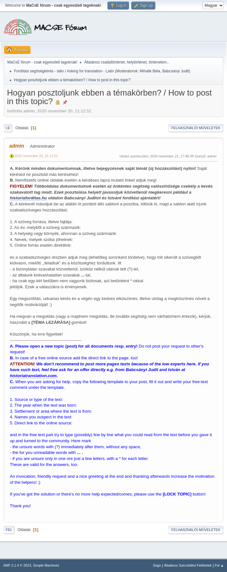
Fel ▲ (219, 565)
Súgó (157, 565)
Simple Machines (46, 565)
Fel (9, 530)
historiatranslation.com (33, 375)
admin (16, 146)
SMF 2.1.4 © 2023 (17, 565)
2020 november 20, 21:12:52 (36, 156)
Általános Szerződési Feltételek (187, 565)
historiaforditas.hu (28, 198)
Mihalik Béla (150, 71)
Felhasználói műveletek (195, 128)
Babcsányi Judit (175, 71)
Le (8, 128)
